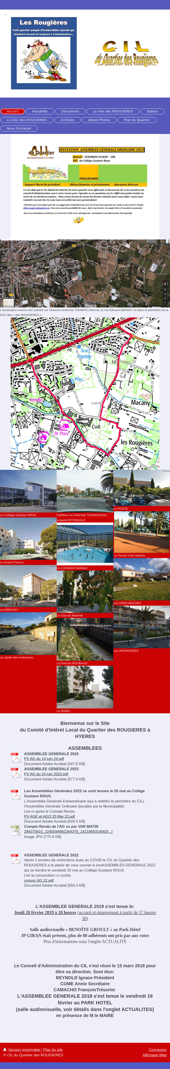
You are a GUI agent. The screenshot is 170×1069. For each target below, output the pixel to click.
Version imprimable (22, 1050)
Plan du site (53, 1050)
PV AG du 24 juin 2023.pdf (46, 774)
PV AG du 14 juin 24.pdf (44, 759)
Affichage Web (155, 1055)
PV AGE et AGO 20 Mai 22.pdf (49, 816)
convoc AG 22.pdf (39, 880)
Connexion (158, 1050)
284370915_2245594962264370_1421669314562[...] (68, 832)
